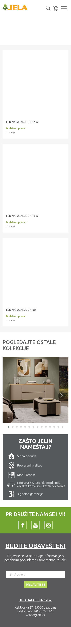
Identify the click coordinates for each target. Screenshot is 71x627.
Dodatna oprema (15, 128)
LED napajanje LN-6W (21, 309)
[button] (48, 7)
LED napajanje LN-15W (22, 121)
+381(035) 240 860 (41, 611)
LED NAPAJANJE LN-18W (22, 215)
